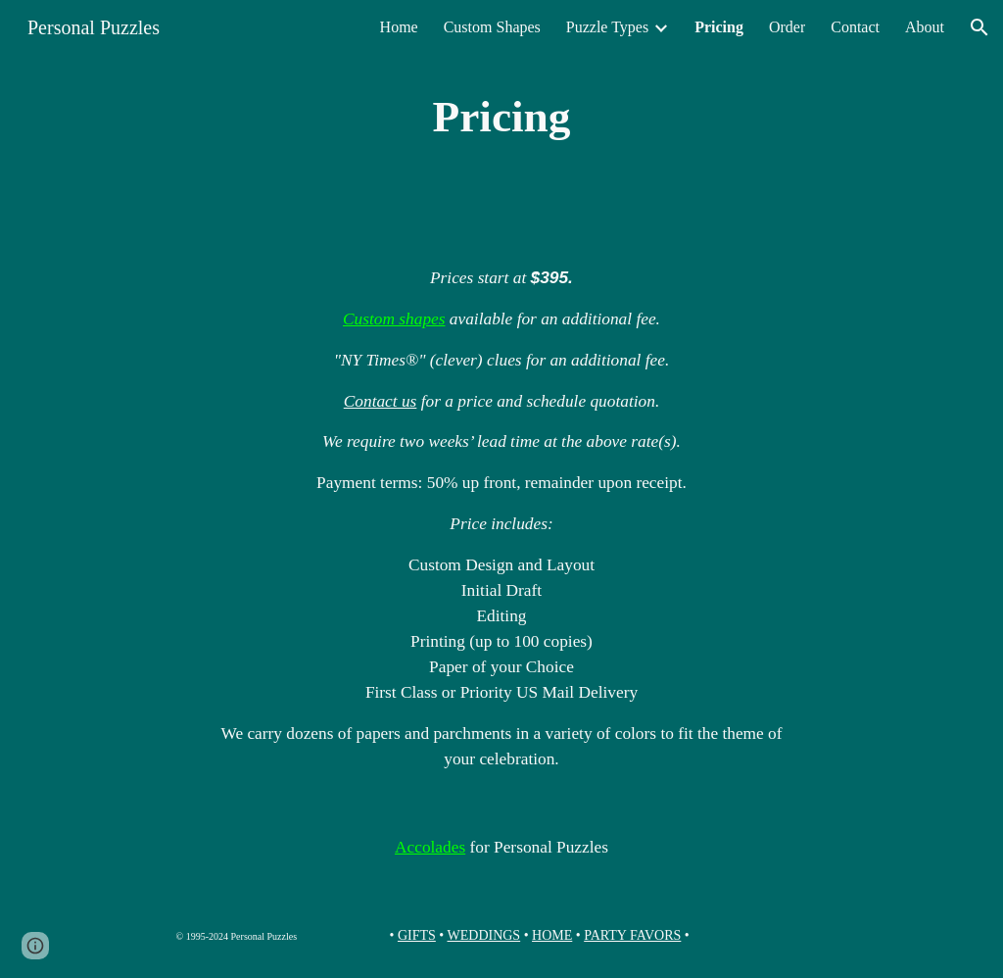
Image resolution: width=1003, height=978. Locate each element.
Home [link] (399, 27)
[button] (979, 27)
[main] (501, 117)
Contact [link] (855, 27)
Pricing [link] (718, 27)
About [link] (924, 27)
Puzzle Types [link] (607, 27)
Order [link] (787, 27)
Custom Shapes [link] (492, 27)
